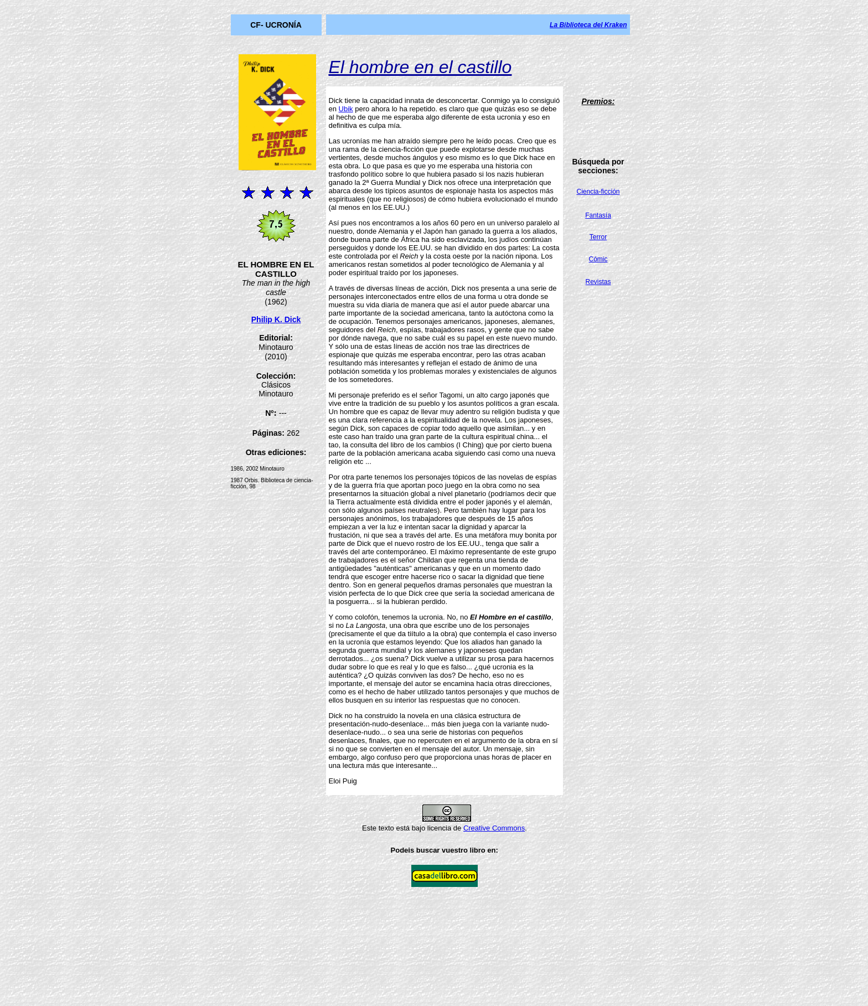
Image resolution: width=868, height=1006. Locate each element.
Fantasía (598, 215)
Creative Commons (494, 828)
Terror (598, 237)
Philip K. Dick (276, 319)
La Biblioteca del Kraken (588, 25)
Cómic (598, 259)
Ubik (346, 109)
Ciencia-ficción (597, 191)
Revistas (598, 282)
